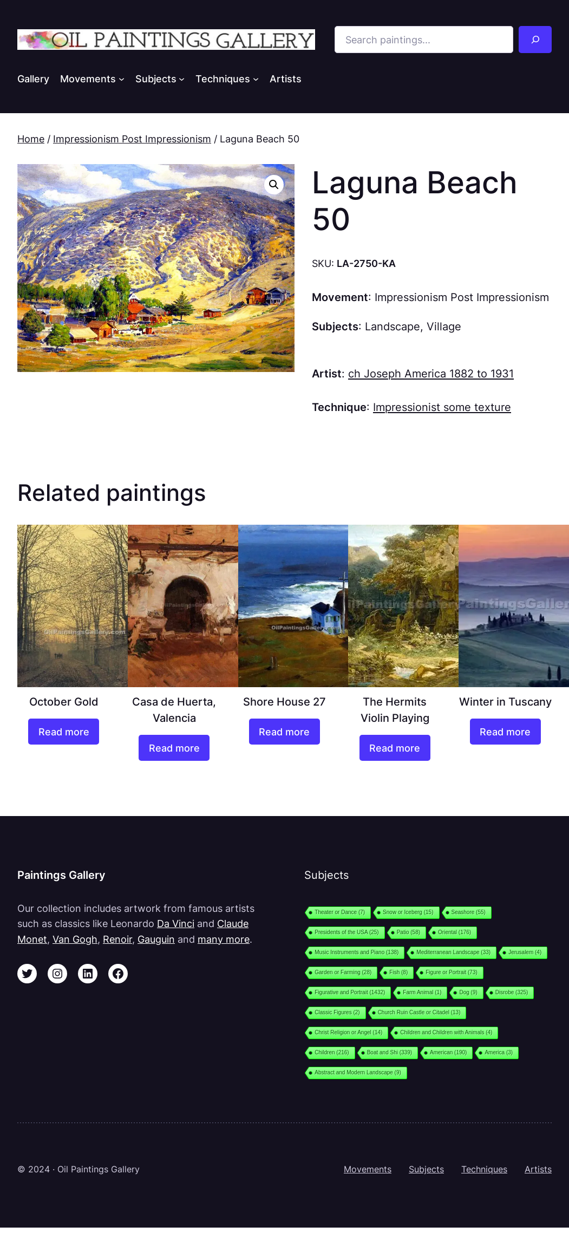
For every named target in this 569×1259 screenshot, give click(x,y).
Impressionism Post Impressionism (132, 139)
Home (30, 139)
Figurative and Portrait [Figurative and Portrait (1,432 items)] (350, 992)
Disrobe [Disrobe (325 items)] (511, 992)
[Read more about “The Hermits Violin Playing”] (394, 748)
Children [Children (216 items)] (332, 1052)
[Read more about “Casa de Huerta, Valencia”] (174, 748)
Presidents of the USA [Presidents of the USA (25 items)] (346, 932)
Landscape (392, 326)
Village (444, 326)
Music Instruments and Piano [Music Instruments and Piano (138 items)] (356, 952)
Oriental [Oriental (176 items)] (454, 932)
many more (224, 939)
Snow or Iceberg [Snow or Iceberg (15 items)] (408, 912)
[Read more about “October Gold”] (63, 732)
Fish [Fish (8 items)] (398, 972)
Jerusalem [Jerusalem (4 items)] (524, 952)
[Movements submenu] (122, 79)
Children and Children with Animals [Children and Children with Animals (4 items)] (446, 1032)
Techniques (484, 1169)
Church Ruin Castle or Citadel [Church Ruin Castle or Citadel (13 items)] (419, 1012)
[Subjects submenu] (182, 79)
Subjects (426, 1169)
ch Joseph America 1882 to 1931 (431, 373)
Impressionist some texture (442, 407)
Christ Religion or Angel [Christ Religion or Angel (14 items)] (348, 1032)
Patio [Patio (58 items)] (408, 932)
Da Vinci (175, 923)
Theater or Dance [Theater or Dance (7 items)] (340, 912)
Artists (538, 1169)
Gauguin (156, 939)
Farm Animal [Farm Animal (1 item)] (422, 992)
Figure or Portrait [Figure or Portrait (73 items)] (452, 972)
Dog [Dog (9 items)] (468, 992)
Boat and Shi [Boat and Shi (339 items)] (389, 1052)
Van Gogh (75, 939)
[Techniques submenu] (256, 79)
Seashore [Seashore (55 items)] (469, 912)
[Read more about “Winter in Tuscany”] (505, 732)
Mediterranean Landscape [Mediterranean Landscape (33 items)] (453, 952)
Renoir (117, 939)
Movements (367, 1169)
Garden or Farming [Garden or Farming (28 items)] (343, 972)
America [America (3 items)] (499, 1052)
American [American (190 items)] (448, 1052)
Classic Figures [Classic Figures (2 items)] (337, 1012)
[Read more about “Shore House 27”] (284, 732)
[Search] (535, 39)
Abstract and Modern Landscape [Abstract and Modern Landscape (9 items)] (358, 1072)
